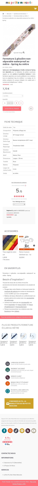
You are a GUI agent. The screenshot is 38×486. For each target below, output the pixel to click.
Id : (3, 67)
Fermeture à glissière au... (4, 342)
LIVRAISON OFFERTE (17, 363)
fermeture (15, 70)
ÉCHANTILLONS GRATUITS (20, 390)
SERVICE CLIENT (16, 376)
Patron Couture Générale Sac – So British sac (25, 254)
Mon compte (31, 8)
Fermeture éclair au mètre (21, 16)
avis (11, 84)
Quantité (5, 99)
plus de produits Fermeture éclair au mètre (17, 326)
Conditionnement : (8, 93)
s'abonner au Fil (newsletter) (13, 463)
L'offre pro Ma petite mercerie (13, 475)
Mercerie (9, 13)
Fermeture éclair (6, 16)
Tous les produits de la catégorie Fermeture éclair (16, 317)
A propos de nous (9, 466)
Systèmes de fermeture (20, 13)
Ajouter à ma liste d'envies (31, 108)
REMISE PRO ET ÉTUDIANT (19, 382)
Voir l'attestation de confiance (19, 182)
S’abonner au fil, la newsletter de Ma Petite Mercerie (20, 403)
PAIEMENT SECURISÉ (18, 369)
